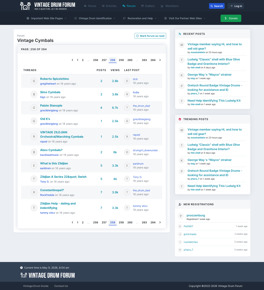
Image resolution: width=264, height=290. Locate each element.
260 (129, 60)
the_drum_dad (141, 105)
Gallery (148, 6)
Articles (109, 6)
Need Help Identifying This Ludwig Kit (214, 100)
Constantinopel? (52, 190)
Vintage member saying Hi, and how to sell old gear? (215, 46)
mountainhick (198, 52)
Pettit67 (188, 226)
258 (112, 60)
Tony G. (45, 181)
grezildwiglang (49, 110)
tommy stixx (48, 212)
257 (104, 60)
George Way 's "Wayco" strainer (210, 74)
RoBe (136, 92)
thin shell (196, 67)
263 (144, 60)
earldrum (46, 168)
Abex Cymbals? (51, 150)
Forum (128, 6)
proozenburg (196, 215)
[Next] (160, 60)
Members (170, 6)
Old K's (45, 119)
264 (153, 60)
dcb (135, 79)
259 (121, 60)
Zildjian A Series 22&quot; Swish (63, 177)
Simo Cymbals (50, 92)
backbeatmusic (50, 154)
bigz (43, 96)
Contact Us (61, 285)
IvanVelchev (191, 241)
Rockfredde (47, 194)
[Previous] (72, 60)
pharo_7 (195, 93)
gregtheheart (48, 83)
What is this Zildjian (54, 163)
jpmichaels (190, 234)
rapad (44, 141)
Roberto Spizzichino (54, 79)
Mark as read (150, 35)
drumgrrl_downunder (145, 150)
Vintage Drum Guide (35, 285)
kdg (193, 78)
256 (95, 60)
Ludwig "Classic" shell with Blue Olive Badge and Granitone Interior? (214, 61)
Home (90, 6)
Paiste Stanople (51, 105)
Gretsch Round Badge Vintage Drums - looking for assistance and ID (215, 87)
